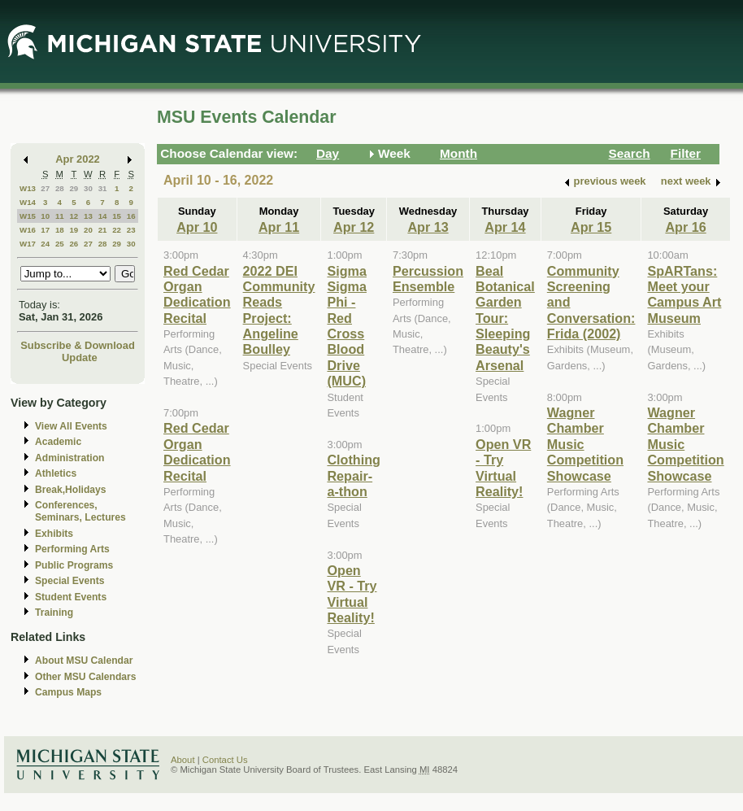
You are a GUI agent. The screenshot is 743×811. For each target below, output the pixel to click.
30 (88, 188)
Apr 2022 (77, 159)
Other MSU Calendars (86, 676)
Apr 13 (427, 227)
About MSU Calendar (84, 660)
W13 (28, 188)
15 (116, 215)
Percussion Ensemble (428, 279)
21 (102, 229)
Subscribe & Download (77, 345)
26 (73, 243)
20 (88, 229)
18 (59, 229)
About (183, 760)
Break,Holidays (70, 489)
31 (102, 188)
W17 (28, 243)
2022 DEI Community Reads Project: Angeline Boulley (279, 310)
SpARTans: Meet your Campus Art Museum (684, 294)
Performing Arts (72, 549)
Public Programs (74, 565)
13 (88, 215)
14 (102, 215)
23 (131, 229)
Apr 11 (279, 227)
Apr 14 (504, 227)
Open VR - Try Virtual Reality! (351, 594)
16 (131, 215)
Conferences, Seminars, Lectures (80, 511)
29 (73, 188)
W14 (28, 202)
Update (80, 357)
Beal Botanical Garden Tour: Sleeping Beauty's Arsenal (505, 318)
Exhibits (54, 533)
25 (59, 243)
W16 (28, 229)
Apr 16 (685, 227)
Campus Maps (68, 692)
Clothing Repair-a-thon (353, 475)
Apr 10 (196, 227)
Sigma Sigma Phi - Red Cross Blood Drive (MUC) (347, 326)
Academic (58, 441)
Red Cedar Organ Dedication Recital (197, 294)
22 (116, 229)
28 (59, 188)
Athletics (55, 473)
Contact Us (225, 760)
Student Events (70, 597)
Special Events (69, 580)
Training (54, 612)
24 (45, 243)
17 (45, 229)
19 (73, 229)
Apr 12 (353, 227)
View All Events (71, 426)
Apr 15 (591, 227)
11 (59, 215)
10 (45, 215)
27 (45, 188)
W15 (28, 215)
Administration (69, 458)
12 (73, 215)
